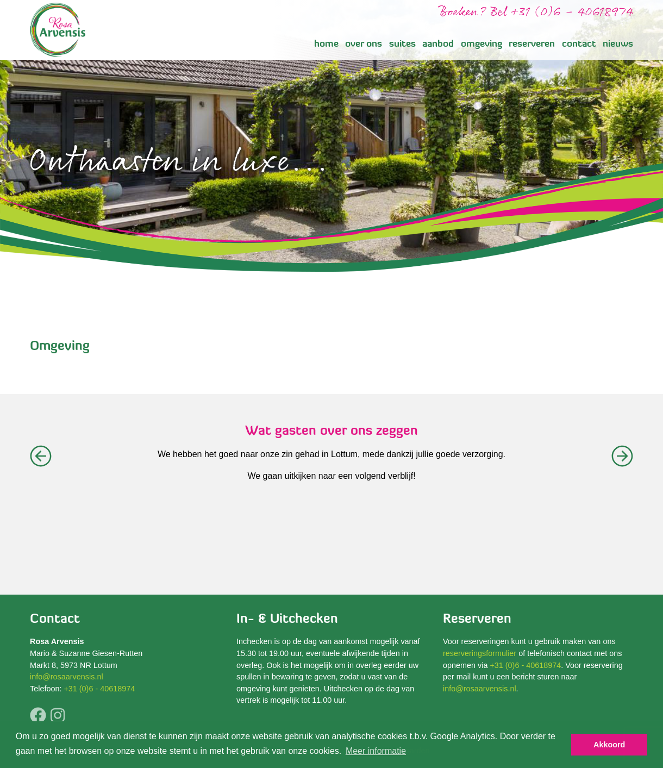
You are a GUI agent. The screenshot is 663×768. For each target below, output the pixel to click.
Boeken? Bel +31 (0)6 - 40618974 (536, 12)
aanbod (438, 44)
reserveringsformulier (479, 653)
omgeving (481, 44)
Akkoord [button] (609, 744)
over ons (363, 44)
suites (402, 44)
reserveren (532, 44)
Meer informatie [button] (376, 750)
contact (579, 44)
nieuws (618, 44)
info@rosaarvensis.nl (66, 676)
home (326, 44)
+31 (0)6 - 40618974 (99, 688)
